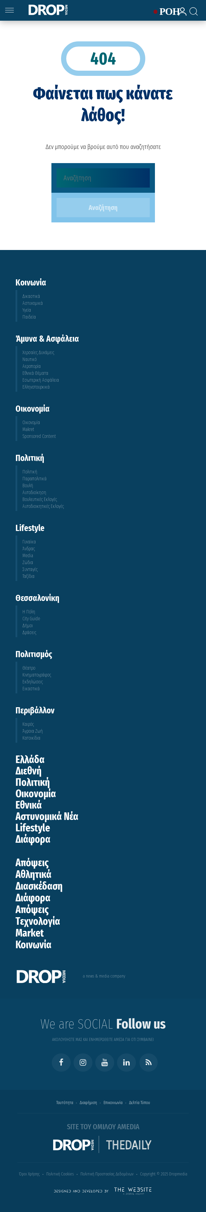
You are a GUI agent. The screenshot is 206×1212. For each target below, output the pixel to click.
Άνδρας (28, 549)
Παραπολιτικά (34, 479)
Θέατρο (28, 668)
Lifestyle (33, 828)
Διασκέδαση (39, 886)
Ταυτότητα (64, 1102)
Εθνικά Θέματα (35, 373)
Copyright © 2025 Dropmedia (163, 1173)
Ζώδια (27, 562)
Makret (28, 429)
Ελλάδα (30, 759)
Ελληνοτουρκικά (36, 387)
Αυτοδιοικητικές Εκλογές (43, 506)
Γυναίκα (29, 542)
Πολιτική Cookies (60, 1173)
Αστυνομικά (32, 303)
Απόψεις (32, 863)
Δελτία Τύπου (139, 1102)
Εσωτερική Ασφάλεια (40, 380)
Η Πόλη (28, 612)
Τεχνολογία (38, 921)
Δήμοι (27, 626)
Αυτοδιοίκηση (34, 492)
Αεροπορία (31, 366)
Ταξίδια (28, 576)
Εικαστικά (31, 689)
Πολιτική (29, 472)
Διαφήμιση (88, 1102)
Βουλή (27, 486)
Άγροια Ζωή (32, 731)
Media (27, 556)
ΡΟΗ (165, 12)
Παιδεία (29, 317)
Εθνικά (29, 805)
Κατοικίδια (31, 738)
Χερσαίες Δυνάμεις (38, 352)
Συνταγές (30, 569)
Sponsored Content (39, 436)
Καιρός (28, 724)
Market (30, 933)
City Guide (31, 619)
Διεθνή (28, 771)
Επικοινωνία (113, 1102)
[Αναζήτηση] (103, 178)
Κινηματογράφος (36, 675)
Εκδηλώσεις (32, 682)
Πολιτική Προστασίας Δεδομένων (107, 1173)
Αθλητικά (33, 874)
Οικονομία (31, 422)
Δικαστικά (31, 296)
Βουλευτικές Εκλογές (39, 499)
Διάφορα (33, 839)
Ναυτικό (29, 359)
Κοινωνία (33, 945)
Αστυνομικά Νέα (47, 816)
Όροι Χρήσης (29, 1173)
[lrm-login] (180, 14)
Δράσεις (29, 632)
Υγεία (26, 310)
